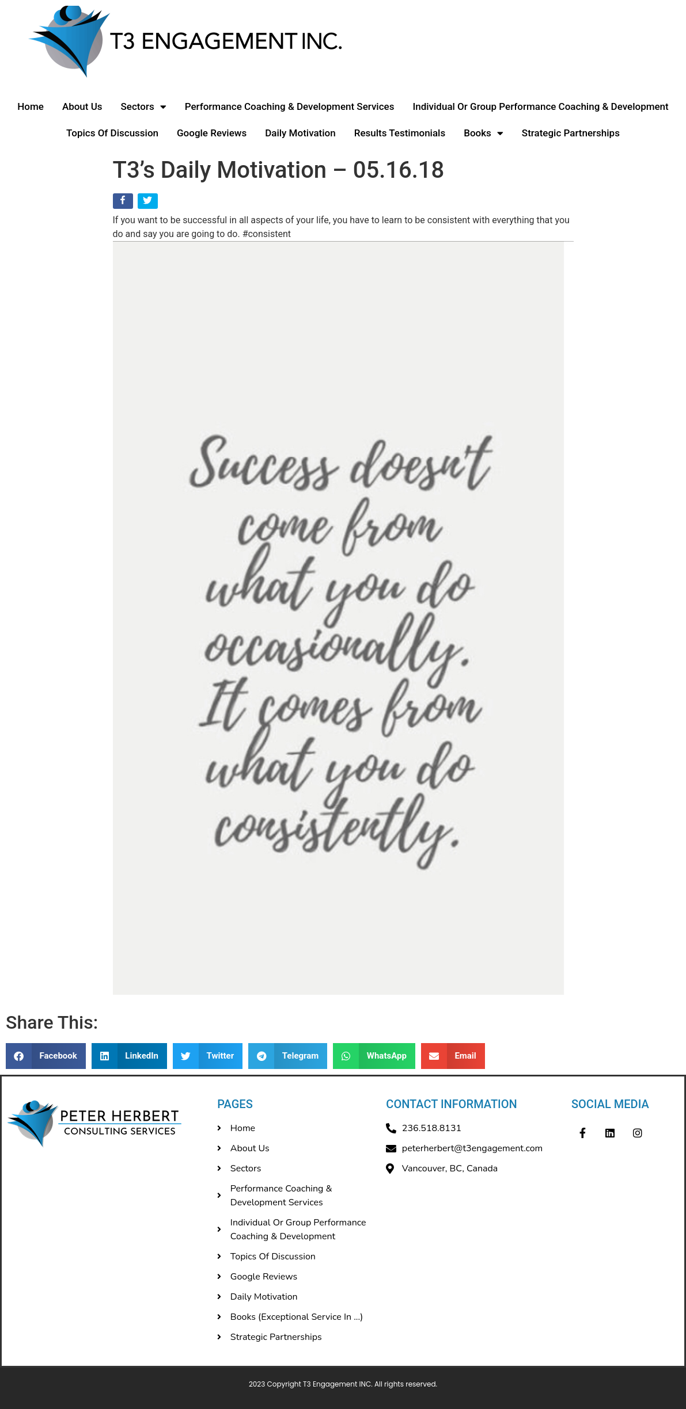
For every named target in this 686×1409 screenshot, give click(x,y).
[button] (46, 1056)
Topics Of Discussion (112, 133)
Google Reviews (212, 133)
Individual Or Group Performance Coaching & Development (540, 106)
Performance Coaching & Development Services (290, 106)
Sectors (143, 106)
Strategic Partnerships (571, 133)
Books (483, 133)
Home (30, 106)
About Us (82, 106)
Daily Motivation (300, 133)
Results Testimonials (400, 133)
